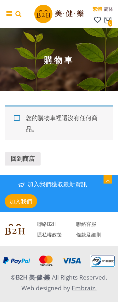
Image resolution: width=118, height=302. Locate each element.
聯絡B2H (47, 223)
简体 (108, 9)
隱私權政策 (49, 234)
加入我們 (20, 201)
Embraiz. (84, 288)
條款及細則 (88, 234)
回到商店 (23, 158)
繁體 (97, 9)
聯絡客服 (86, 223)
